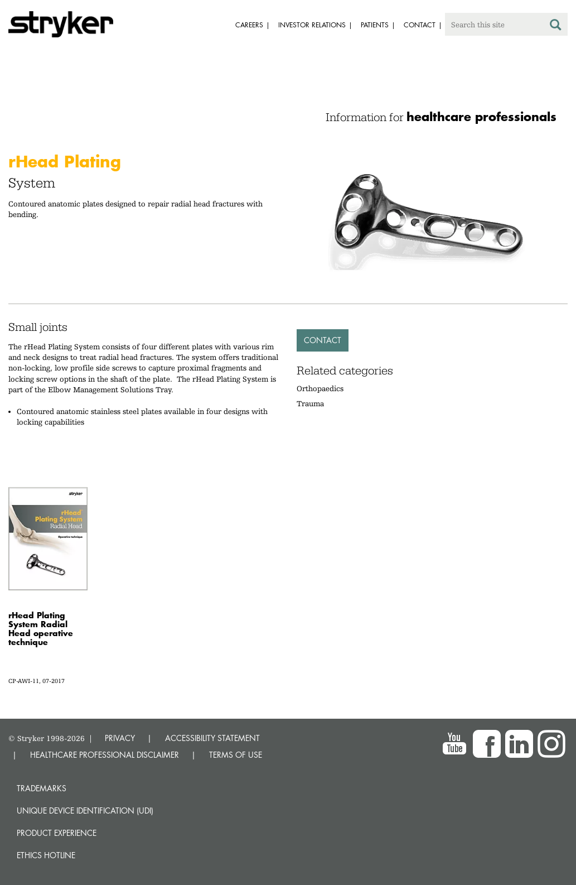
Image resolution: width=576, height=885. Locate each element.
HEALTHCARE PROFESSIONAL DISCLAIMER (104, 754)
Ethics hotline (46, 855)
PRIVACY (120, 738)
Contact (322, 340)
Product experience (56, 833)
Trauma (310, 403)
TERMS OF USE (235, 754)
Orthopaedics (320, 388)
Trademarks (41, 788)
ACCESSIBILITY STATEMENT (212, 738)
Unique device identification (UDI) (85, 810)
